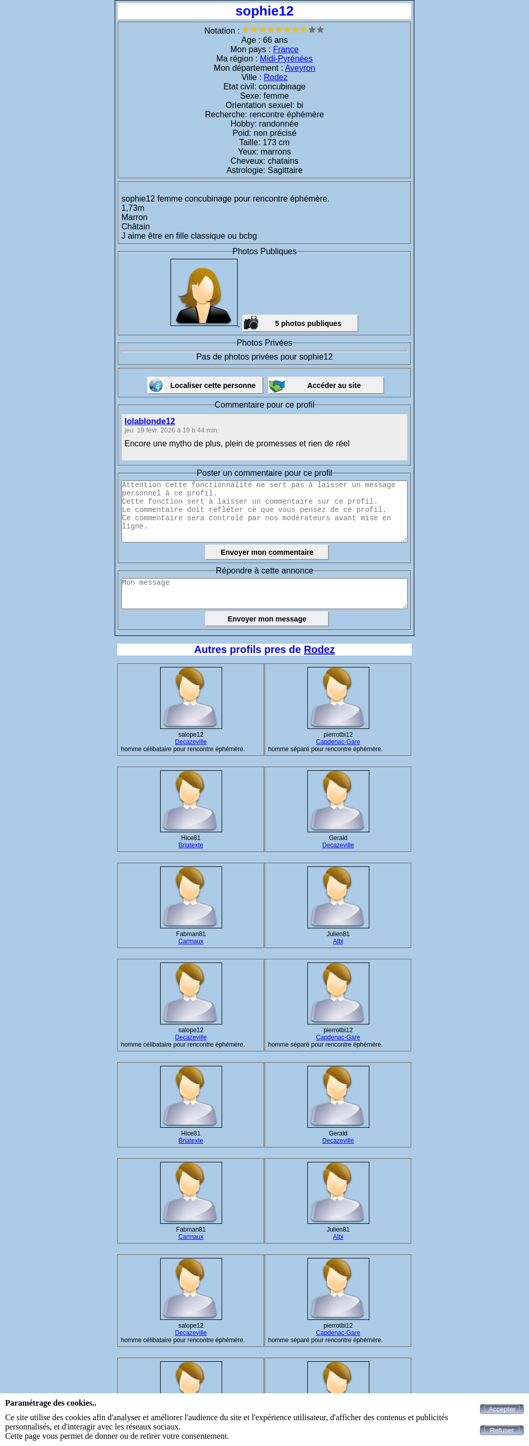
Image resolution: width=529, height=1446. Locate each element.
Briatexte (191, 845)
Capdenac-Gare (338, 741)
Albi (338, 941)
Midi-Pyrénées (286, 58)
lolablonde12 (150, 421)
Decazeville (191, 741)
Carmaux (191, 941)
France (286, 49)
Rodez (276, 77)
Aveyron (300, 68)
